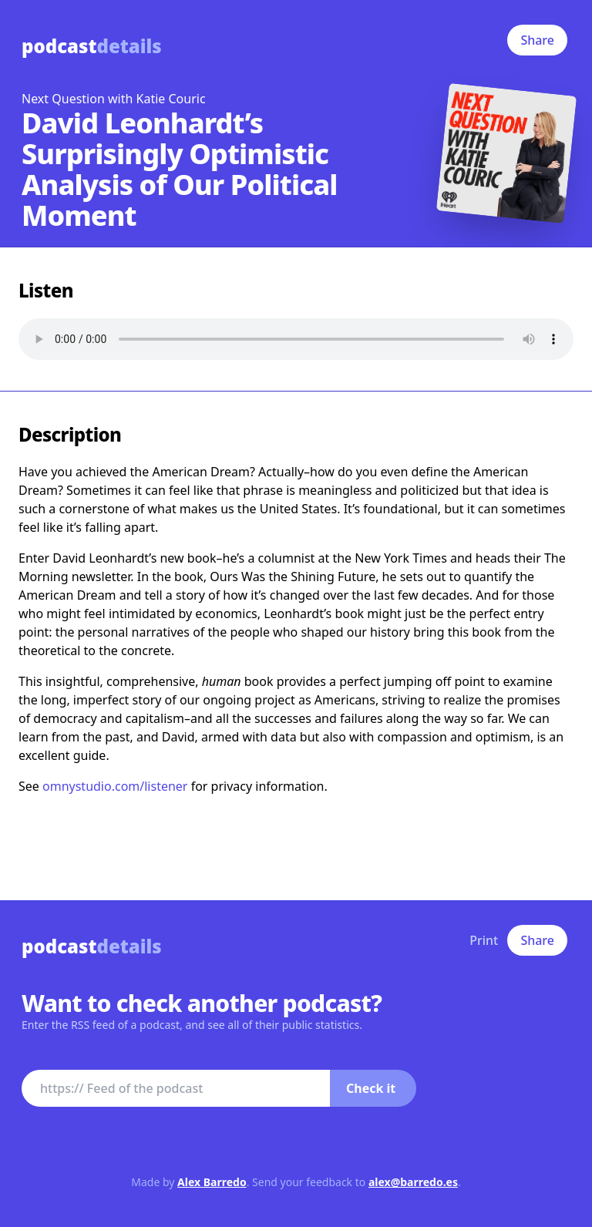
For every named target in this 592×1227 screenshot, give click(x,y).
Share (537, 40)
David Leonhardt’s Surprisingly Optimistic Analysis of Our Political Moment (180, 169)
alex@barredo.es (413, 1182)
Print (483, 940)
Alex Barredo (212, 1182)
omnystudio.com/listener (114, 786)
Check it (370, 1088)
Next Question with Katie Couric (114, 98)
